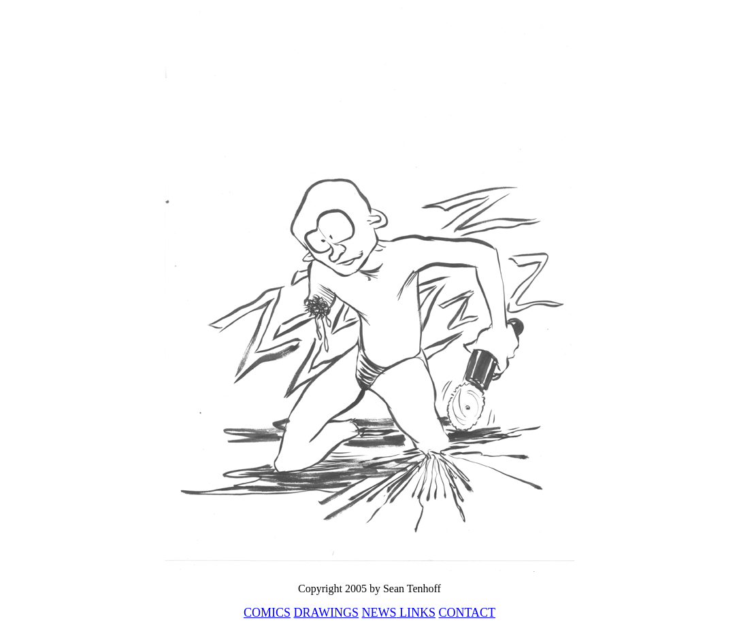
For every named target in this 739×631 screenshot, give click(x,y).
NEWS (379, 612)
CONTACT (467, 612)
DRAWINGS (326, 612)
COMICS (267, 612)
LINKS (416, 612)
